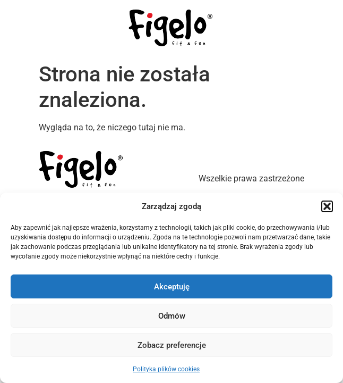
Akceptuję (172, 287)
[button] (327, 206)
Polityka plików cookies (166, 369)
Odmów (171, 316)
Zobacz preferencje (172, 345)
